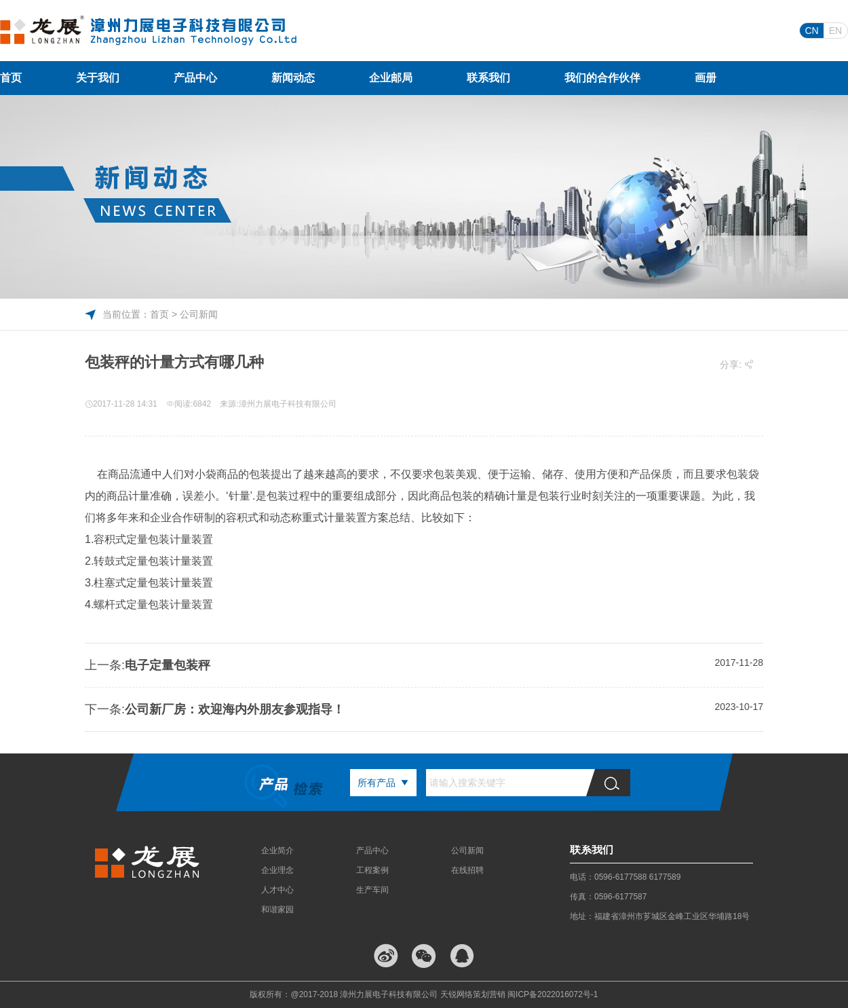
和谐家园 (277, 909)
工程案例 (372, 870)
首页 (11, 77)
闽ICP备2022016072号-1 (552, 994)
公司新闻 (467, 850)
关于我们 (97, 77)
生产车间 (372, 890)
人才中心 (277, 890)
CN (811, 30)
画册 (705, 77)
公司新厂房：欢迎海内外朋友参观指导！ (235, 709)
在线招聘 (467, 870)
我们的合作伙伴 (602, 77)
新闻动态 (293, 77)
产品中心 (195, 77)
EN (835, 30)
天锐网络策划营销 (472, 994)
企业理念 (277, 870)
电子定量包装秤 (167, 665)
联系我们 (488, 77)
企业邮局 (390, 77)
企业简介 (277, 850)
